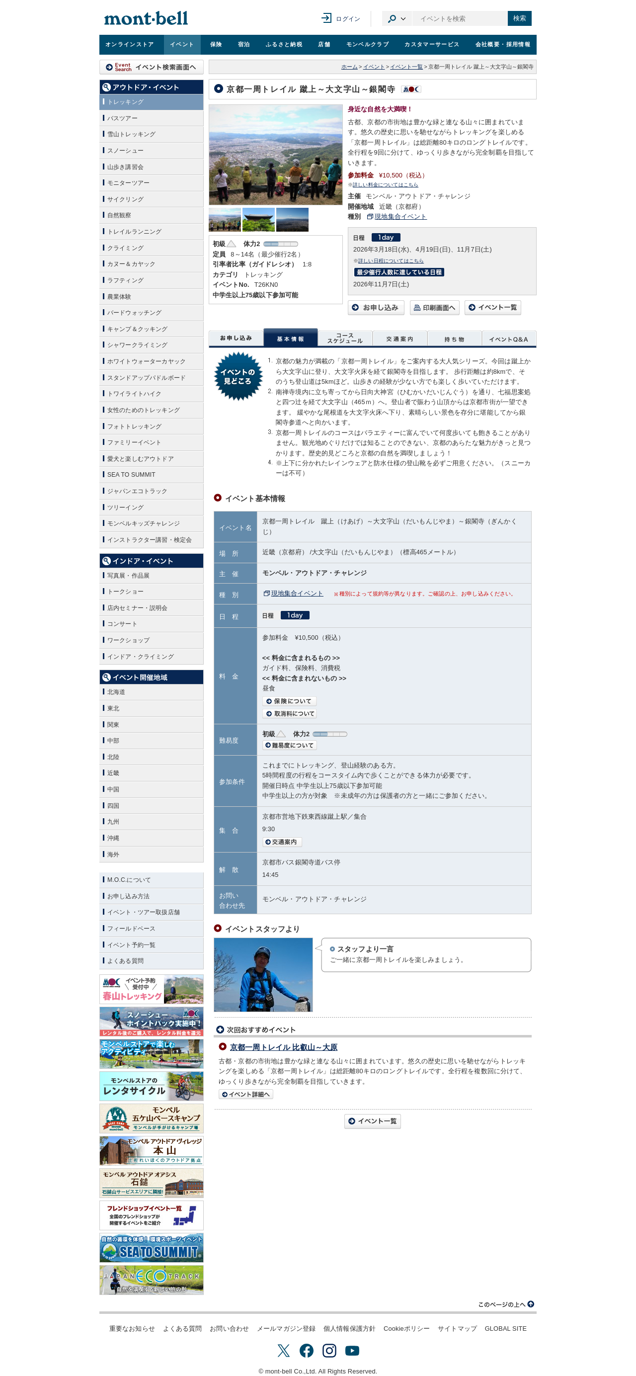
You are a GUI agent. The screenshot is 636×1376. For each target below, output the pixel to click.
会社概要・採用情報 (503, 44)
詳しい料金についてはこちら (385, 184)
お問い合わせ (229, 1328)
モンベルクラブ (367, 44)
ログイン (348, 18)
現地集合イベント (401, 216)
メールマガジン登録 (286, 1328)
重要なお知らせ (132, 1328)
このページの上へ (507, 1304)
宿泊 (244, 44)
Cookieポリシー (407, 1328)
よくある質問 (182, 1328)
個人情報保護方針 (349, 1328)
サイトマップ (457, 1328)
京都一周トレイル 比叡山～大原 (283, 1047)
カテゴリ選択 (397, 18)
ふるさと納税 (284, 44)
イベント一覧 (406, 67)
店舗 (324, 44)
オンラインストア (130, 44)
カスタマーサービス (432, 44)
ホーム (349, 67)
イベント (182, 44)
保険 (216, 44)
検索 (519, 18)
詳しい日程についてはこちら (391, 260)
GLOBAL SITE (506, 1328)
